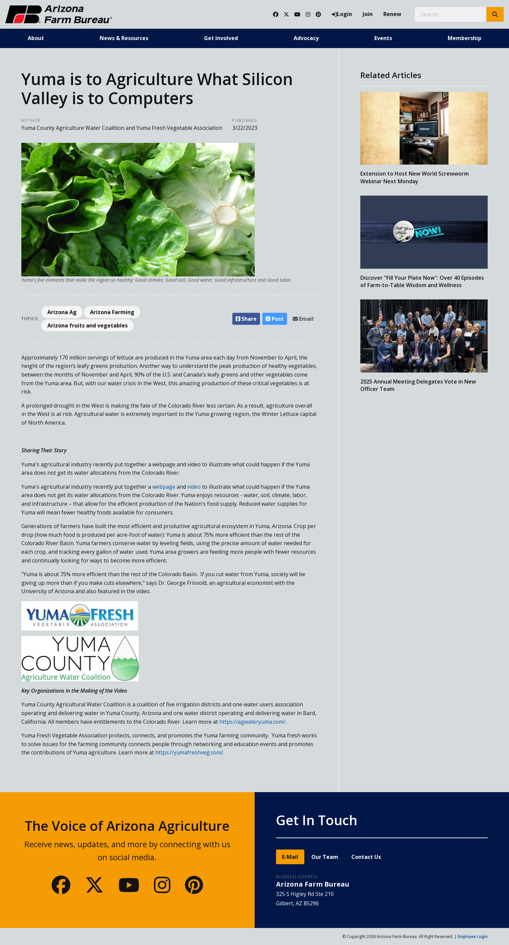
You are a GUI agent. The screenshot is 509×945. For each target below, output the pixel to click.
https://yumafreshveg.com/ (189, 752)
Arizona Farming (112, 312)
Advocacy (306, 38)
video (194, 486)
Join (368, 14)
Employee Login (473, 936)
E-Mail (290, 857)
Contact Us (366, 857)
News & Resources (124, 38)
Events (383, 38)
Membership (464, 38)
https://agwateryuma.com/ (252, 721)
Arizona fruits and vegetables (87, 325)
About (36, 38)
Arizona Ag (62, 312)
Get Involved (221, 38)
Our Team (324, 857)
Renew (392, 14)
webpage (163, 486)
